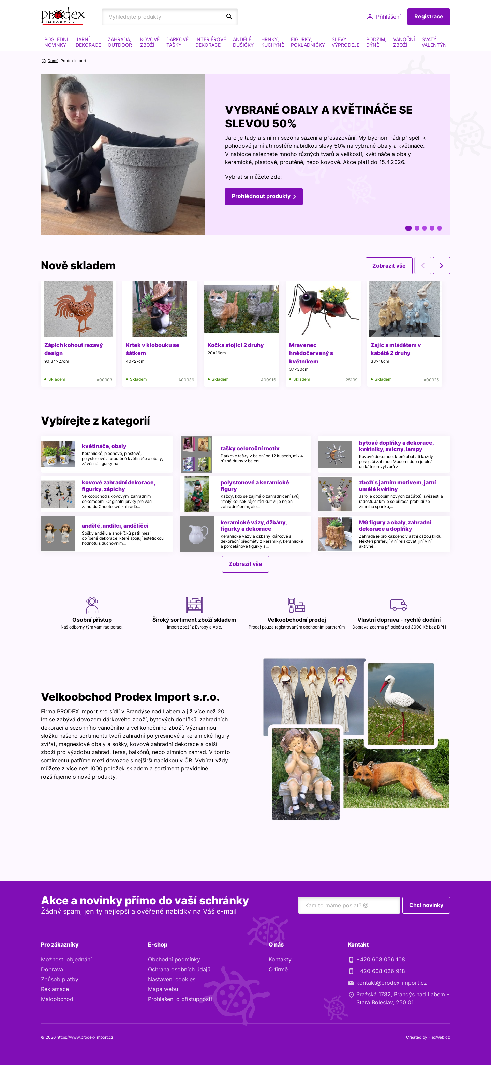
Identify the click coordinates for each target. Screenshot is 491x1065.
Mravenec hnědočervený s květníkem (312, 353)
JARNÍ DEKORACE (88, 42)
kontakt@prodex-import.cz (391, 983)
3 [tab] (424, 228)
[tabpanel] (245, 154)
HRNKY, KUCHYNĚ (272, 42)
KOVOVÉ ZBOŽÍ (150, 42)
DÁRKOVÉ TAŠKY (177, 42)
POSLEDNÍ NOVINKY (56, 42)
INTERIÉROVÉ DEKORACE (210, 42)
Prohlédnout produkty (261, 196)
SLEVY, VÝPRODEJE (345, 42)
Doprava (52, 969)
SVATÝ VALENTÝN (434, 42)
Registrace (428, 16)
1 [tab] (408, 228)
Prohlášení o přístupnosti (180, 999)
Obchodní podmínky (174, 959)
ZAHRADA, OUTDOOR (120, 42)
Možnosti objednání (66, 959)
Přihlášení (388, 16)
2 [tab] (417, 228)
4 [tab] (432, 228)
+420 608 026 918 (380, 971)
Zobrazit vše (389, 265)
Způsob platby (59, 979)
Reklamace (55, 989)
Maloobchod (57, 999)
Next (441, 265)
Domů (53, 60)
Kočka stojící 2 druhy (236, 344)
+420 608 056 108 (380, 959)
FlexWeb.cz (439, 1037)
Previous (422, 265)
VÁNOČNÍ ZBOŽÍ (404, 42)
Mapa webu (163, 989)
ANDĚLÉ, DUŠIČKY (243, 42)
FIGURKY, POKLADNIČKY (308, 42)
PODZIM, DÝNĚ (376, 42)
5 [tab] (439, 228)
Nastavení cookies (171, 979)
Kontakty (280, 959)
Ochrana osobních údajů (179, 969)
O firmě (278, 969)
